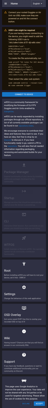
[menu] (6, 4)
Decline (25, 404)
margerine (8, 111)
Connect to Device (24, 94)
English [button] (36, 3)
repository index (26, 125)
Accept (39, 403)
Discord (7, 140)
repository (12, 146)
